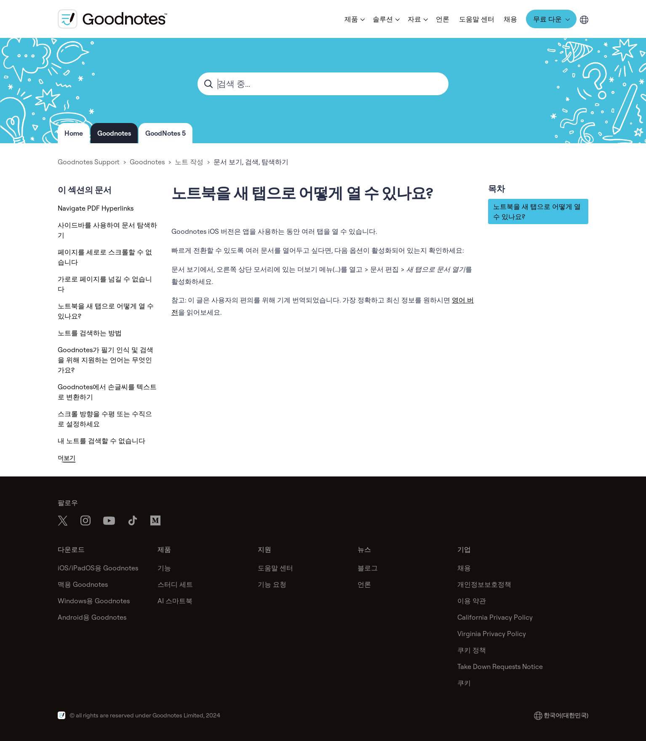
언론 (442, 19)
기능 (164, 568)
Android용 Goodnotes (92, 617)
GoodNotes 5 (165, 133)
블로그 (368, 568)
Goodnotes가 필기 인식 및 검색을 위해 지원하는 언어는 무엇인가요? (105, 359)
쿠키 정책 (471, 650)
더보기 (66, 458)
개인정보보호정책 (484, 584)
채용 (510, 19)
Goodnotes (114, 133)
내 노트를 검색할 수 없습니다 (101, 440)
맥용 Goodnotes (83, 584)
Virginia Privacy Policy (491, 633)
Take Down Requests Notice (500, 666)
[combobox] (323, 84)
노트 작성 (189, 162)
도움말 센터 (476, 19)
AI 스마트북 (174, 601)
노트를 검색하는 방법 (90, 333)
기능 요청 (272, 584)
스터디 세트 (175, 584)
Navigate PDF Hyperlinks (95, 208)
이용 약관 (471, 601)
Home (73, 133)
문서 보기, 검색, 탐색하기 (251, 162)
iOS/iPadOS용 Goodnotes (98, 568)
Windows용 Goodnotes (94, 601)
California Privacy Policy (495, 617)
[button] (354, 19)
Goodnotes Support (89, 162)
